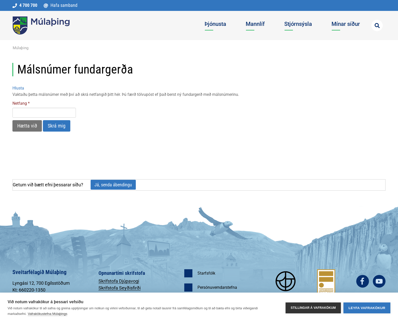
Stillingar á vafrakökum (313, 308)
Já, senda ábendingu (113, 184)
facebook (362, 281)
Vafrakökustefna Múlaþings (47, 314)
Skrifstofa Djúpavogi (118, 281)
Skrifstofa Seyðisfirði (119, 288)
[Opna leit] (377, 25)
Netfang (19, 103)
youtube (379, 281)
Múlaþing (20, 48)
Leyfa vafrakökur (367, 308)
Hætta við (27, 126)
